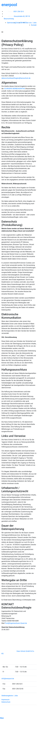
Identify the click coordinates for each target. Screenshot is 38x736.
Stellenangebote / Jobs (9, 696)
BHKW (23, 23)
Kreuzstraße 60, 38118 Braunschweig (17, 17)
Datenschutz (5, 702)
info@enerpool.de (7, 679)
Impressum (5, 700)
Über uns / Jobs (31, 23)
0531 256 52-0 (14, 11)
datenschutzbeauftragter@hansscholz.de (15, 78)
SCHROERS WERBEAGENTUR (14, 89)
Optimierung (11, 23)
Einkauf (18, 23)
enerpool (9, 4)
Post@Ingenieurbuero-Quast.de (16, 623)
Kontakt (34, 25)
